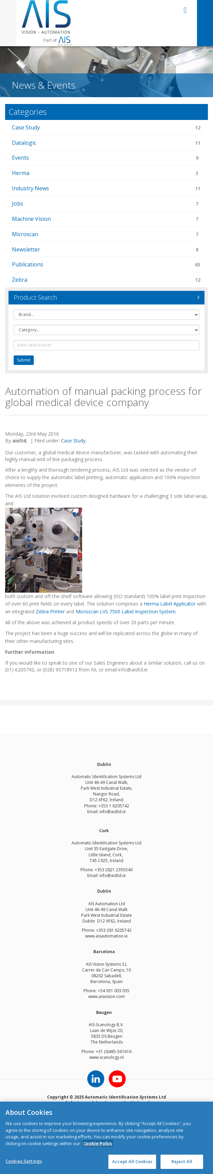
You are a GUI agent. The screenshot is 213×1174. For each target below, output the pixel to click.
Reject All (181, 1161)
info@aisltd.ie (113, 811)
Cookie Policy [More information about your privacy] (98, 1143)
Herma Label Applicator (170, 603)
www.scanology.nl (106, 1057)
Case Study (106, 128)
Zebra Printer (50, 611)
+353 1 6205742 (113, 806)
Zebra (106, 280)
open (185, 10)
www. (90, 936)
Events (106, 158)
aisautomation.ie (111, 936)
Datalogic (106, 143)
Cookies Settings (23, 1161)
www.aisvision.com (106, 996)
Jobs (106, 204)
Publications (106, 265)
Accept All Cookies (132, 1161)
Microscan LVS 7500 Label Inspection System (126, 611)
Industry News (106, 189)
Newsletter (106, 250)
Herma (106, 173)
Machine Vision (106, 219)
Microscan (106, 234)
